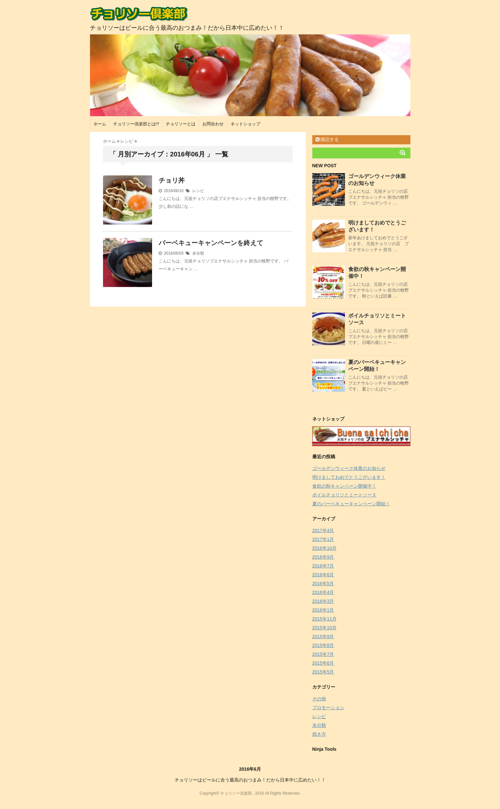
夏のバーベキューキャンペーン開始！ (351, 503)
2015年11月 (324, 618)
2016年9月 (323, 557)
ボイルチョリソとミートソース (344, 494)
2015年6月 (323, 663)
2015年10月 (324, 627)
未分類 (198, 253)
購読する (327, 139)
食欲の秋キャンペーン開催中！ (344, 486)
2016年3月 (323, 601)
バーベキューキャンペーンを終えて (211, 242)
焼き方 (319, 734)
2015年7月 (323, 654)
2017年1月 (323, 539)
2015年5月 (323, 671)
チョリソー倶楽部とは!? (136, 123)
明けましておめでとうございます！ (349, 477)
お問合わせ (213, 123)
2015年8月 (323, 645)
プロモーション (328, 707)
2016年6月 (323, 574)
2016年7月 (323, 565)
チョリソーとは (181, 123)
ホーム (100, 123)
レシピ (198, 191)
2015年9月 (323, 636)
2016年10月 (324, 548)
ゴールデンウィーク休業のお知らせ (349, 468)
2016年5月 (323, 583)
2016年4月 (323, 592)
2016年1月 (323, 610)
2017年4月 (323, 530)
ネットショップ (245, 123)
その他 (319, 698)
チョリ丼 (172, 180)
